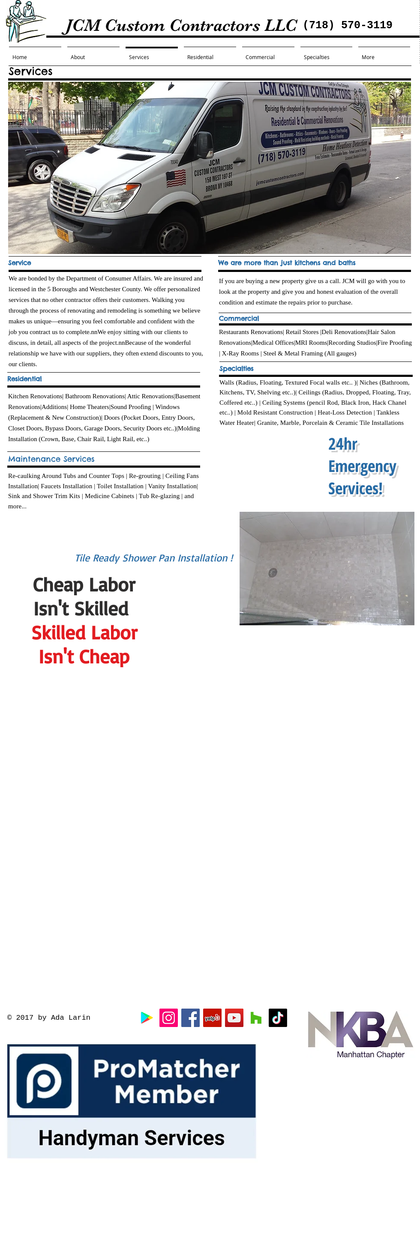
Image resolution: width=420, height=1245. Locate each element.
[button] (327, 568)
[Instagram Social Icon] (168, 1018)
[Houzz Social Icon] (256, 1018)
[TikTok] (278, 1018)
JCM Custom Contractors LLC (155, 25)
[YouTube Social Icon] (234, 1018)
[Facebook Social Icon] (190, 1018)
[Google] (147, 1018)
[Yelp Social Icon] (212, 1018)
